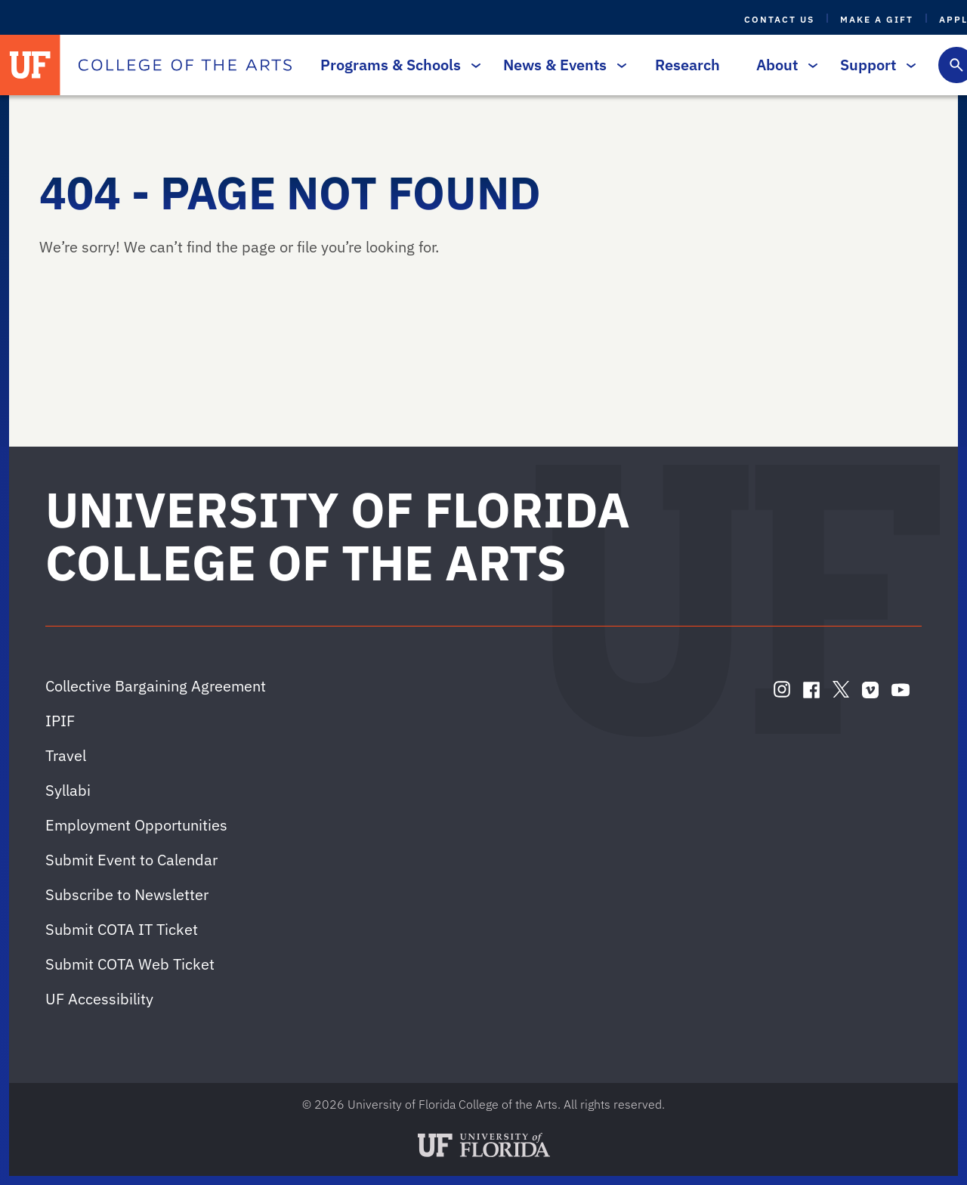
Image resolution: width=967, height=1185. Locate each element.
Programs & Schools (396, 64)
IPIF (60, 720)
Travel (65, 755)
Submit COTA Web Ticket (130, 964)
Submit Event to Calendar (131, 859)
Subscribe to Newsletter (127, 894)
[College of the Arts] (185, 65)
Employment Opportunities (136, 825)
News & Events (561, 64)
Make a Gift (876, 19)
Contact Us (779, 19)
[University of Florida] (30, 65)
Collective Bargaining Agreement (155, 686)
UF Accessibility (99, 999)
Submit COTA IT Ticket (121, 929)
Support (874, 64)
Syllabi (68, 790)
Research (687, 64)
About (783, 64)
